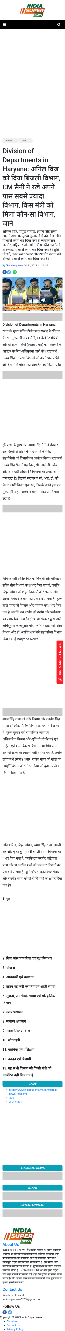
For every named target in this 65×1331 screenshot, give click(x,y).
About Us (10, 1244)
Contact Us (12, 1289)
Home (9, 140)
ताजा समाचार (15, 1102)
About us (12, 1321)
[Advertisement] (31, 410)
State (32, 1188)
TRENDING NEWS (32, 1168)
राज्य (24, 140)
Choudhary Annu (14, 265)
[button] (4, 24)
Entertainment (32, 1205)
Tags (32, 1083)
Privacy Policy (15, 1329)
